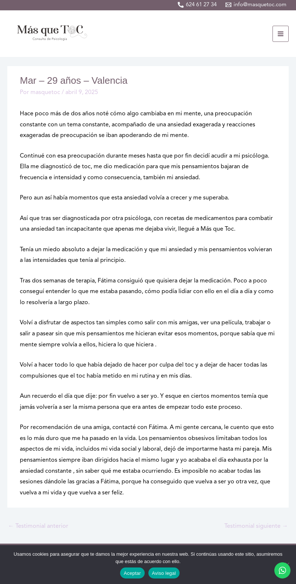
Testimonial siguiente (256, 526)
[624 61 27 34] (197, 5)
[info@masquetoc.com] (256, 5)
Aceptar (132, 573)
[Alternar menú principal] (280, 34)
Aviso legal (164, 573)
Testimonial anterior (38, 526)
